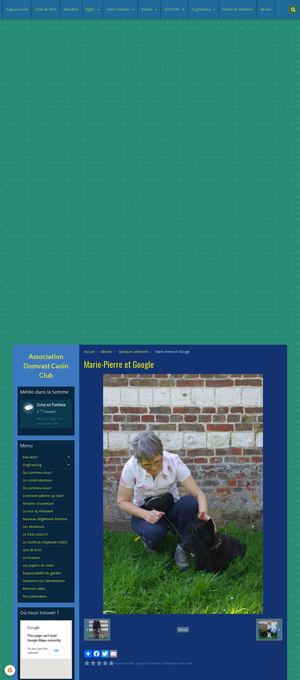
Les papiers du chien (37, 565)
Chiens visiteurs (118, 9)
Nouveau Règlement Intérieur (44, 519)
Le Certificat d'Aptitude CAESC (45, 542)
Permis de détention (237, 9)
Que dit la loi (31, 550)
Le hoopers (31, 557)
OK (56, 651)
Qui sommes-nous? (37, 472)
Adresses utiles (33, 588)
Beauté (148, 9)
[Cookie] (10, 670)
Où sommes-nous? (36, 488)
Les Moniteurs (33, 526)
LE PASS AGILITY (35, 534)
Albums (265, 9)
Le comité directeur (37, 480)
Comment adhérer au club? (43, 495)
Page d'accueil (17, 9)
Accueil (89, 351)
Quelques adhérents (133, 351)
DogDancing (201, 9)
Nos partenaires (34, 596)
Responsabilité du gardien (41, 573)
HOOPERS (172, 9)
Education (71, 9)
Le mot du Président (37, 511)
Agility (91, 9)
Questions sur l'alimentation (43, 581)
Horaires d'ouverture (38, 503)
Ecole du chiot (45, 9)
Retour (183, 629)
